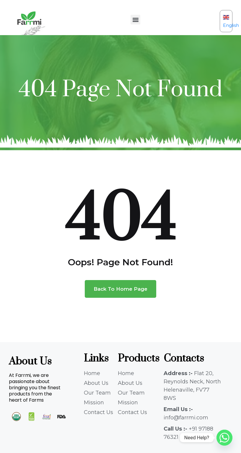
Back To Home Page (120, 289)
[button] (135, 19)
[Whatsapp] (224, 438)
